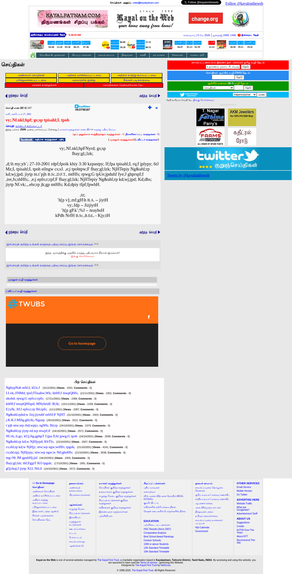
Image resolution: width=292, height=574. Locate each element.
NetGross (166, 565)
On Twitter (242, 494)
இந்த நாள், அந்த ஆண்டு (45, 511)
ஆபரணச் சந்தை (204, 503)
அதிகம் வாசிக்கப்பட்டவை (46, 495)
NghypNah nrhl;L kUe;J (23, 387)
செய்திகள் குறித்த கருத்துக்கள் (115, 487)
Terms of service (148, 562)
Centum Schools (152, 540)
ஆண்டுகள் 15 (76, 545)
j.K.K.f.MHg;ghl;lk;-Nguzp (25, 420)
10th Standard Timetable (156, 551)
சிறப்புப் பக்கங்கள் (81, 55)
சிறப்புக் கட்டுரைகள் (79, 513)
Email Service (244, 487)
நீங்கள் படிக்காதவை (43, 515)
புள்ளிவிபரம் (105, 516)
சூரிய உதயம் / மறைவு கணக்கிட (212, 495)
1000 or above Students (156, 544)
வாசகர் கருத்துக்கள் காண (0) (75, 129)
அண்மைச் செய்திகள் (43, 491)
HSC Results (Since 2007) (157, 529)
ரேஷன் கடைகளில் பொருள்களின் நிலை (165, 511)
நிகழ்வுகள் (127, 55)
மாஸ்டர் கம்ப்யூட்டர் (28, 126)
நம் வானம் (159, 55)
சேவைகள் (177, 55)
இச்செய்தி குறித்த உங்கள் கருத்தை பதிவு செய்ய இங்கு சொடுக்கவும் (50, 244)
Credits (240, 526)
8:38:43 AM (75, 35)
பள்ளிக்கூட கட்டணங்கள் (157, 525)
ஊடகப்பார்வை (77, 529)
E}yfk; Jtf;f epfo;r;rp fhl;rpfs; (26, 409)
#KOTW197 (82, 108)
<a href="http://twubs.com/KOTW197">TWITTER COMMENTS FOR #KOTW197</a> (82, 331)
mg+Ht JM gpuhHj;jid (21, 458)
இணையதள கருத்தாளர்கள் (113, 511)
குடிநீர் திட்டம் (151, 503)
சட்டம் (72, 533)
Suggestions (243, 522)
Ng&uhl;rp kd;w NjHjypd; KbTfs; (30, 441)
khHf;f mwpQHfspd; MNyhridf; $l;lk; (33, 404)
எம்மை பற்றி (197, 55)
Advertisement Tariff (247, 513)
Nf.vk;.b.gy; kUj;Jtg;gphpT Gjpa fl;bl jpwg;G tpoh (41, 436)
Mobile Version (244, 491)
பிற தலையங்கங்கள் (79, 495)
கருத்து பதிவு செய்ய (105, 129)
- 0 (142, 134)
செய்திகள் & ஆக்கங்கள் (52, 55)
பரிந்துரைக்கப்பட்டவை (44, 507)
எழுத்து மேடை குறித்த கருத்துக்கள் (117, 496)
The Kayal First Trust (108, 560)
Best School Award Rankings (159, 536)
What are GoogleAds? (243, 508)
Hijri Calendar (202, 527)
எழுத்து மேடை (77, 509)
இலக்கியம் (75, 517)
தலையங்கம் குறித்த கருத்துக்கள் (116, 492)
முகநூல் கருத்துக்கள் (122, 139)
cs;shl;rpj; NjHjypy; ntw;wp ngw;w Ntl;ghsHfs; (39, 452)
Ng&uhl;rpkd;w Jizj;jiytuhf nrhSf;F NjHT (35, 414)
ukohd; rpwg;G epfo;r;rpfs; (25, 398)
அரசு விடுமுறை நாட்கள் (208, 507)
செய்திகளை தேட (41, 519)
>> (43, 483)
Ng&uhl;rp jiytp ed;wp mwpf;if (28, 431)
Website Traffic (244, 503)
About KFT (242, 536)
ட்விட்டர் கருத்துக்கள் (147, 139)
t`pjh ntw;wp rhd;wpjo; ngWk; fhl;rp (32, 425)
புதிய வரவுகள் (151, 487)
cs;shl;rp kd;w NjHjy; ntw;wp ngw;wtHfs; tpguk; (40, 447)
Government (201, 531)
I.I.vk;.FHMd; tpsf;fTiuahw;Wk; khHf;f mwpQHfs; (42, 393)
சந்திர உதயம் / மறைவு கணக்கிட (212, 499)
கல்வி (143, 55)
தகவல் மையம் (106, 55)
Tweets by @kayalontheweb (188, 175)
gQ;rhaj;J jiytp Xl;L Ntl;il (24, 468)
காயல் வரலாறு (77, 541)
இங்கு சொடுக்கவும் (82, 256)
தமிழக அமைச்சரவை (206, 516)
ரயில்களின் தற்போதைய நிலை (160, 507)
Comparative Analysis (155, 533)
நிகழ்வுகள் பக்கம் (204, 511)
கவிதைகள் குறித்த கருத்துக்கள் (115, 507)
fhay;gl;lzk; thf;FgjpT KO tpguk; (29, 463)
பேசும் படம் (75, 537)
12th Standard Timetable (156, 548)
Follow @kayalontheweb (244, 3)
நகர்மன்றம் (149, 492)
